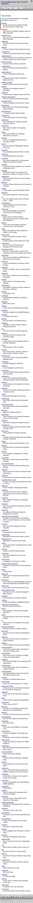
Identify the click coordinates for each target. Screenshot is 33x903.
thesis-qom (5, 586)
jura (2, 329)
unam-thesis (5, 740)
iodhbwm (4, 310)
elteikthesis (5, 176)
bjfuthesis (4, 92)
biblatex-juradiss (6, 82)
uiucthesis (4, 721)
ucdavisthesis (6, 665)
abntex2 (4, 23)
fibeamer (4, 215)
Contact (13, 896)
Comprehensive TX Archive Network (14, 3)
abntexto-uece (6, 35)
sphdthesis (5, 530)
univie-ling (4, 768)
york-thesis (5, 889)
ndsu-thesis (5, 398)
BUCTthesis (5, 105)
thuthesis (4, 596)
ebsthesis (4, 154)
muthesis (4, 388)
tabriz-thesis (5, 559)
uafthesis (4, 637)
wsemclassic (5, 860)
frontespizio (5, 235)
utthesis (4, 829)
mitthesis (4, 366)
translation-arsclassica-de (9, 604)
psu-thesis (4, 457)
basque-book (5, 66)
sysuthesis (5, 553)
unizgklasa (5, 774)
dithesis (4, 138)
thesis (3, 569)
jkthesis (4, 319)
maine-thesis (5, 355)
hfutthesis (4, 273)
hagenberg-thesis (7, 249)
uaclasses (4, 631)
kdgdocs (4, 333)
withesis (4, 854)
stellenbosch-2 (6, 539)
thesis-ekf (4, 574)
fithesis (3, 223)
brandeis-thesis (6, 101)
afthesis (4, 47)
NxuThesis (4, 431)
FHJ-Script (4, 209)
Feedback (22, 896)
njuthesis (4, 420)
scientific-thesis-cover (8, 480)
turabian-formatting (7, 627)
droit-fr (3, 144)
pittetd (3, 441)
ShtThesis (4, 510)
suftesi (3, 543)
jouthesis (4, 323)
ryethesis (4, 469)
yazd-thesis (5, 885)
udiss (3, 698)
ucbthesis (4, 659)
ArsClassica (5, 51)
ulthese (3, 725)
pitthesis (4, 445)
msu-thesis (5, 370)
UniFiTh (4, 762)
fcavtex (3, 188)
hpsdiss (4, 291)
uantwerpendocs (6, 647)
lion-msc (4, 349)
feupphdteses (5, 203)
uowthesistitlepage (7, 802)
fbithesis (4, 182)
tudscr (3, 615)
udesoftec (4, 692)
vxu (2, 849)
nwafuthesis (5, 425)
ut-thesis (4, 825)
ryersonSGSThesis (7, 463)
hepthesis (4, 267)
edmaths (4, 164)
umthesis (4, 735)
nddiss (3, 394)
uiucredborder (6, 717)
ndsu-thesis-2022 (7, 404)
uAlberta (4, 643)
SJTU (4, 524)
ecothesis (4, 158)
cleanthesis (5, 115)
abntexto (4, 29)
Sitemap (9, 896)
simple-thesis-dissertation (9, 516)
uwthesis (4, 835)
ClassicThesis (6, 111)
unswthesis (5, 786)
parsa (3, 435)
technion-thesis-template (9, 563)
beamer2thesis (6, 72)
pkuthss (4, 451)
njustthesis (5, 414)
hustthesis (4, 296)
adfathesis (4, 41)
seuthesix (4, 504)
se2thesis (4, 490)
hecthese (4, 261)
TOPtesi (4, 600)
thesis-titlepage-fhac (8, 590)
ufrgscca (4, 706)
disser (3, 132)
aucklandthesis (6, 56)
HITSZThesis (5, 285)
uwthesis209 (5, 839)
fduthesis (4, 192)
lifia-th (3, 345)
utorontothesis (6, 819)
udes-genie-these (7, 686)
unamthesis (5, 746)
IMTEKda (4, 302)
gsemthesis (5, 243)
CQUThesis (5, 126)
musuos (4, 382)
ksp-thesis (4, 339)
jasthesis (4, 314)
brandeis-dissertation (8, 97)
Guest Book (4, 896)
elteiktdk (4, 170)
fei (2, 197)
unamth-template (7, 752)
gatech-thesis (5, 239)
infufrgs (4, 306)
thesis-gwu (5, 580)
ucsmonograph (6, 671)
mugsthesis (5, 376)
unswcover (5, 780)
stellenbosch (5, 534)
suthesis (4, 549)
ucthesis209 (5, 681)
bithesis (4, 86)
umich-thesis (5, 731)
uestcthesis (5, 702)
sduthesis (4, 486)
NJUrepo (4, 410)
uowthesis (4, 796)
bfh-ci (3, 76)
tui (2, 621)
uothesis (4, 790)
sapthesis (4, 475)
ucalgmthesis (5, 653)
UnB (3, 756)
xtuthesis (4, 874)
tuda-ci (3, 608)
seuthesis (4, 498)
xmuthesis (4, 870)
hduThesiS (5, 255)
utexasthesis (5, 813)
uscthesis (4, 808)
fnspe (3, 229)
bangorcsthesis (6, 62)
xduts (3, 866)
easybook (4, 150)
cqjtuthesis (5, 120)
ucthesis (4, 677)
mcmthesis (5, 361)
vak (2, 845)
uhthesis (4, 712)
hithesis (4, 279)
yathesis (4, 879)
